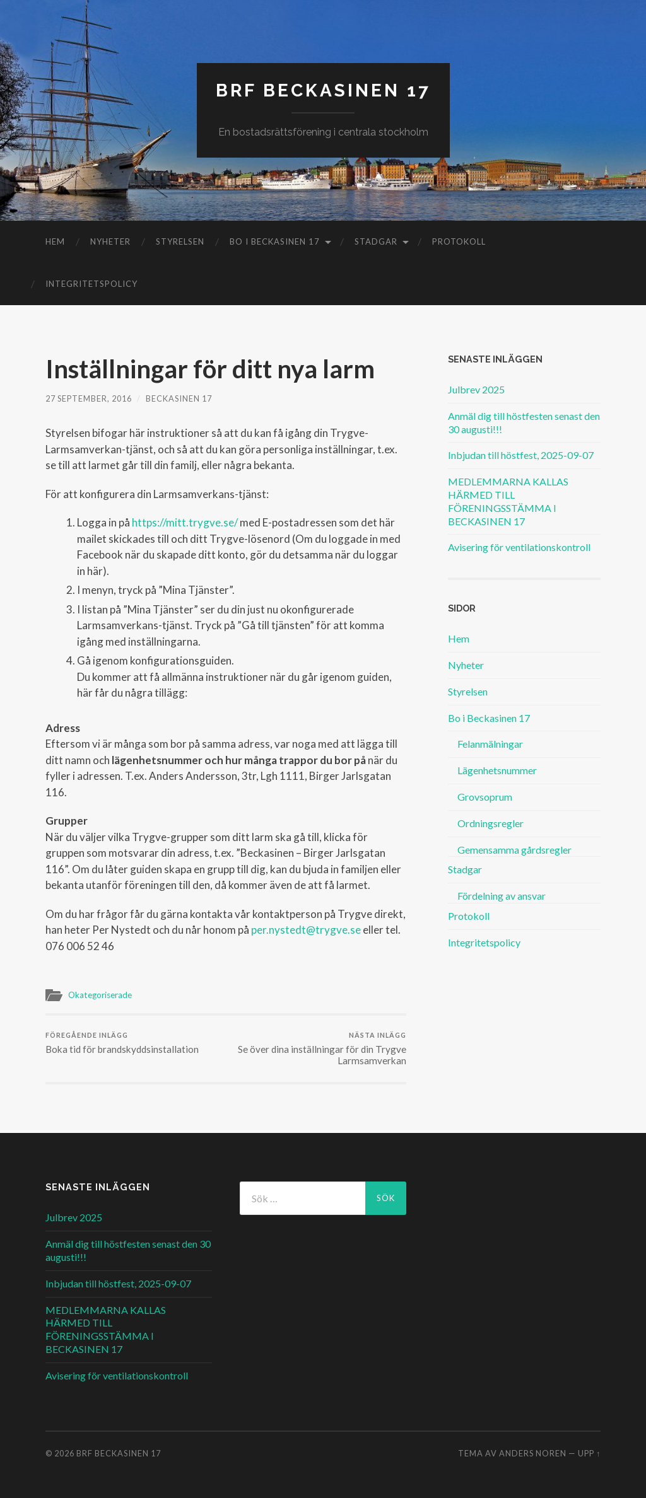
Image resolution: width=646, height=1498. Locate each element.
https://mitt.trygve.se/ (185, 522)
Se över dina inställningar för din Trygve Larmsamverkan (318, 1049)
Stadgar (376, 241)
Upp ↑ (589, 1453)
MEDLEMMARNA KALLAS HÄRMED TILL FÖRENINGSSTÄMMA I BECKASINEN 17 (508, 500)
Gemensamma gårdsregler (514, 850)
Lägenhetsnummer (497, 770)
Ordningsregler (490, 823)
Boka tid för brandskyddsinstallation (122, 1043)
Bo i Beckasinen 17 (275, 241)
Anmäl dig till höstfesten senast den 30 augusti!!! (524, 422)
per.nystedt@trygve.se (306, 929)
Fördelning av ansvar (501, 896)
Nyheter (110, 241)
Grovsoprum (484, 797)
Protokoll (459, 241)
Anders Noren (533, 1453)
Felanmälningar (490, 744)
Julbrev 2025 (476, 389)
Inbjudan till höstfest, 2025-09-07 (521, 455)
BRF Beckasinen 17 (323, 90)
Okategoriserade (100, 995)
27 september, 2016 (88, 398)
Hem (55, 241)
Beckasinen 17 (179, 398)
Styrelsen (180, 241)
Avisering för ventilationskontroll (519, 547)
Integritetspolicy (91, 284)
